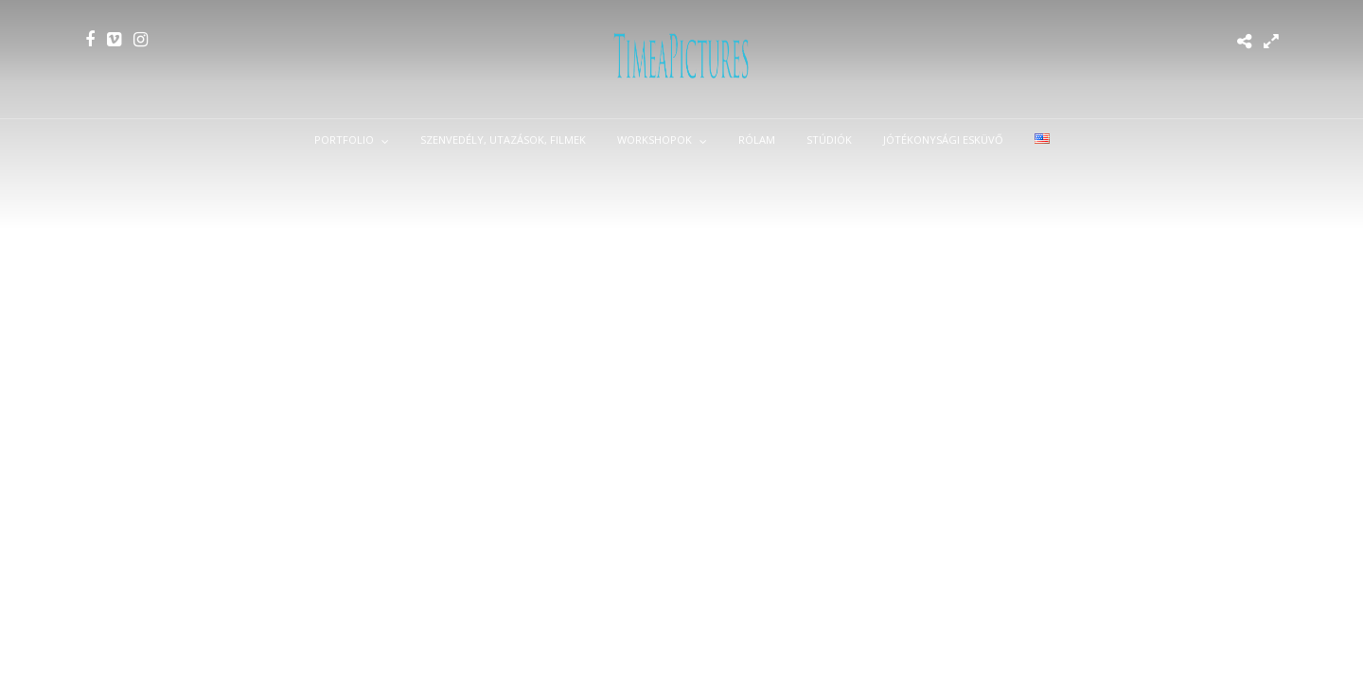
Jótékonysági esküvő (943, 139)
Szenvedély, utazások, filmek (503, 139)
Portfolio (344, 139)
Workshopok (654, 139)
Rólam (756, 139)
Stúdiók (829, 139)
